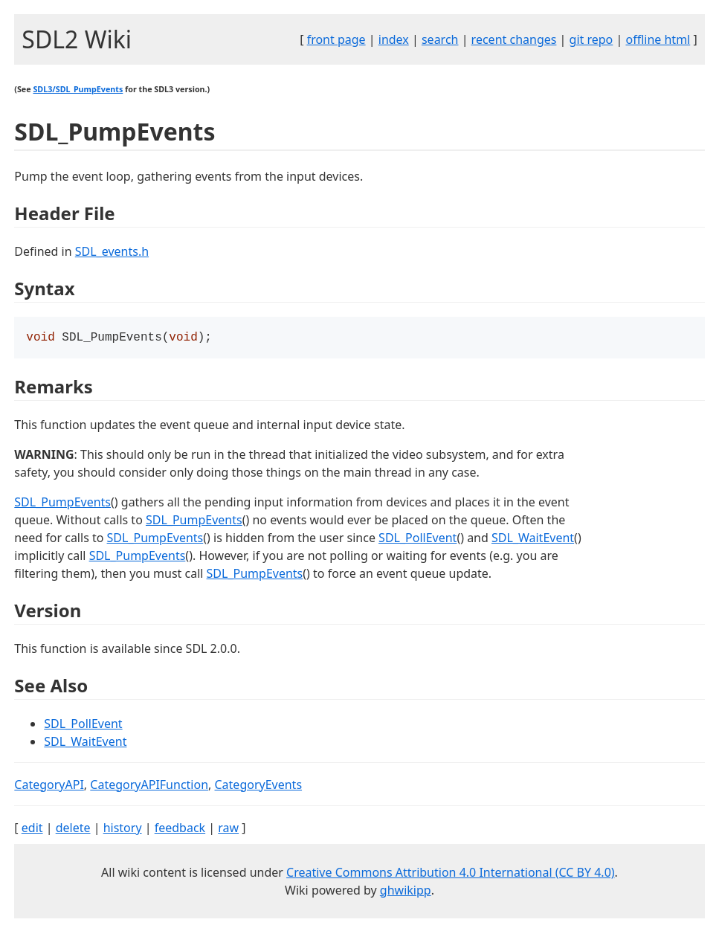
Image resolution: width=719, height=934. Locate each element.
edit (32, 829)
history (122, 829)
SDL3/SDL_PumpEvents (78, 89)
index (393, 39)
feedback (180, 829)
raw (228, 829)
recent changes (514, 39)
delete (73, 829)
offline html (657, 39)
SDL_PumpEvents (62, 503)
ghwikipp (405, 891)
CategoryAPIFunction (149, 786)
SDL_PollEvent (417, 539)
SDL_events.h (112, 251)
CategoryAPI (49, 786)
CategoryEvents (259, 786)
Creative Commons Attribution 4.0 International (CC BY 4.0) (450, 874)
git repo (591, 39)
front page (336, 39)
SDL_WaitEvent (532, 539)
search (440, 39)
